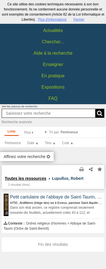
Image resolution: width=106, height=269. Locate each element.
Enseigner (53, 64)
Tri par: (63, 132)
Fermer (79, 20)
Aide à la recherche (53, 53)
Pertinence (13, 143)
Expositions (53, 87)
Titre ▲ (50, 143)
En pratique (53, 75)
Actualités (53, 30)
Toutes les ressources (25, 178)
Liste (12, 131)
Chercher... (53, 41)
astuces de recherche (24, 106)
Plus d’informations (52, 20)
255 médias (7, 213)
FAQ (52, 98)
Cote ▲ (67, 143)
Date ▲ (33, 143)
